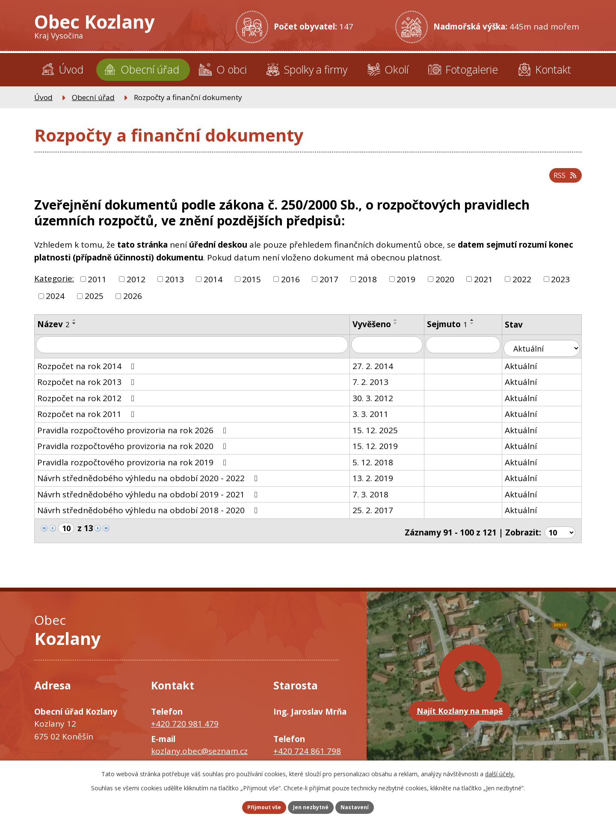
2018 (367, 286)
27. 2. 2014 (380, 370)
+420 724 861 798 (307, 752)
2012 (136, 286)
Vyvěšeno (379, 331)
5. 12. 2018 (380, 466)
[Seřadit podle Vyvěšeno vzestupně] (403, 327)
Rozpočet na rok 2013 (87, 386)
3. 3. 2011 (378, 418)
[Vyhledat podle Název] (196, 352)
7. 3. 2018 (378, 498)
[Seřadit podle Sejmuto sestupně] (481, 330)
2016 (290, 286)
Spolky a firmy (315, 69)
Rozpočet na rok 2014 (87, 370)
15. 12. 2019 (383, 450)
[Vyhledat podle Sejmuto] (473, 352)
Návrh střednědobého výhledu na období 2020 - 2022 (149, 482)
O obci (231, 69)
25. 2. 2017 (380, 514)
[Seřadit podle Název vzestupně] (74, 327)
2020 (444, 286)
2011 (97, 286)
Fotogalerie (471, 69)
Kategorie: (54, 285)
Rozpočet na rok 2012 (87, 402)
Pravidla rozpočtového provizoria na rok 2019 (133, 466)
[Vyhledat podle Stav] (547, 352)
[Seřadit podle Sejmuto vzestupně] (481, 327)
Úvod (71, 69)
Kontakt (553, 69)
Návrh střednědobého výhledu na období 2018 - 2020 (149, 514)
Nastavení (367, 806)
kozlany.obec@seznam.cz (199, 752)
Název (53, 331)
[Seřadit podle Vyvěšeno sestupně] (403, 330)
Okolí (397, 69)
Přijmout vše (252, 806)
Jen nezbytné (311, 806)
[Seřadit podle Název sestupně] (74, 330)
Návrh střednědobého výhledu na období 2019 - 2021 (149, 498)
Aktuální (532, 370)
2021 (483, 286)
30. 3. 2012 (380, 402)
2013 (174, 286)
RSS (562, 180)
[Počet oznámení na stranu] (559, 533)
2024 (55, 303)
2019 (406, 286)
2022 (521, 286)
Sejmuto (456, 331)
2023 (560, 286)
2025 (94, 303)
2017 (329, 286)
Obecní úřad (150, 69)
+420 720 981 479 (185, 724)
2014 (213, 286)
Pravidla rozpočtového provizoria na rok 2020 (133, 450)
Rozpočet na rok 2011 (87, 418)
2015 (251, 286)
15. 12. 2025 (383, 434)
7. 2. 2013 (378, 386)
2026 (132, 303)
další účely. (500, 771)
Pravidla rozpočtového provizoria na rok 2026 (133, 434)
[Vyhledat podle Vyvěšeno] (395, 352)
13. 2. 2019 (380, 482)
